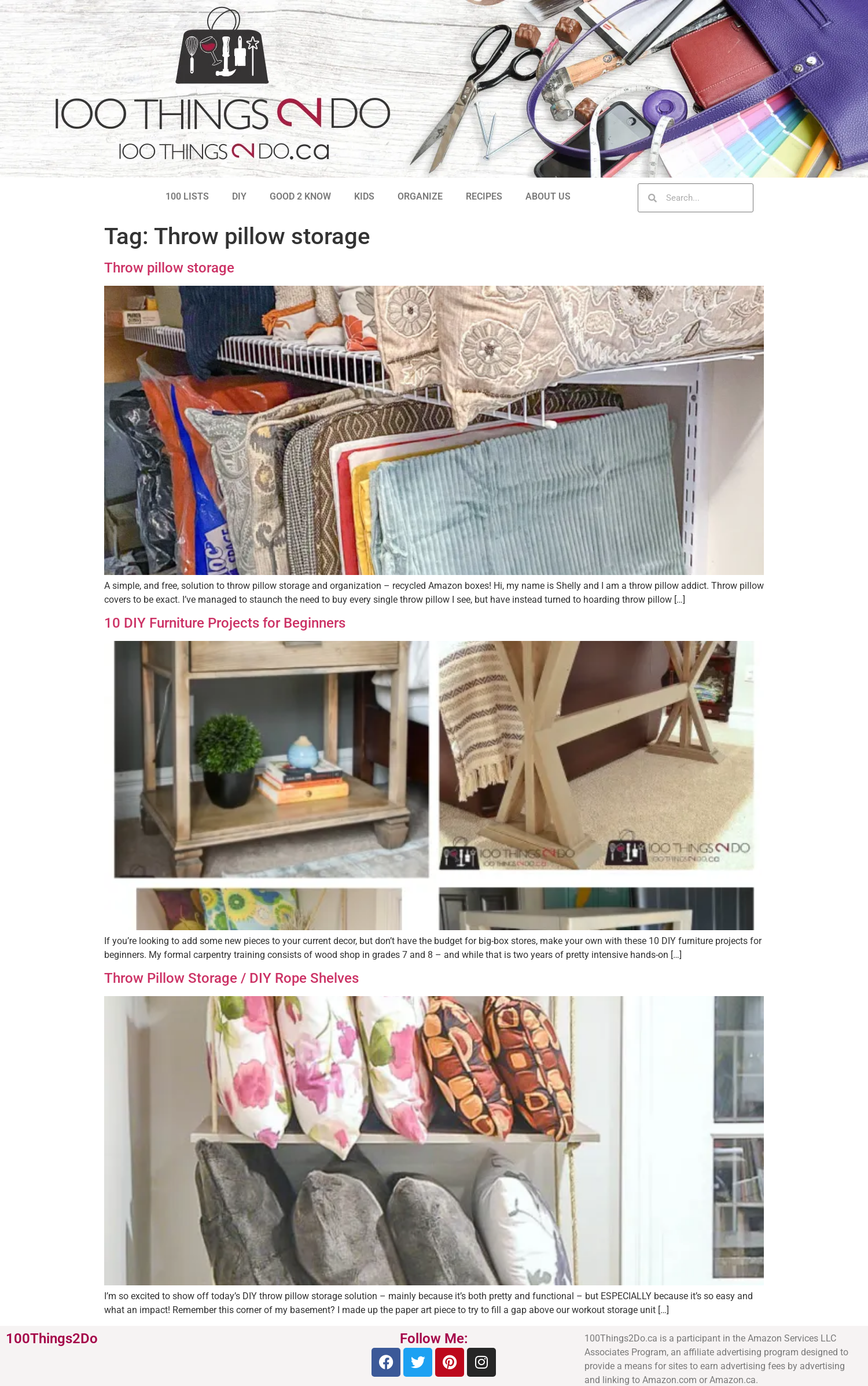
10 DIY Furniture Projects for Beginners (224, 623)
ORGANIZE (420, 196)
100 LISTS (187, 196)
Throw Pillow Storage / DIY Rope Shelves (231, 978)
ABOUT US (548, 196)
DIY (239, 196)
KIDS (364, 196)
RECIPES (484, 196)
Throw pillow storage (169, 268)
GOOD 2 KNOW (300, 196)
